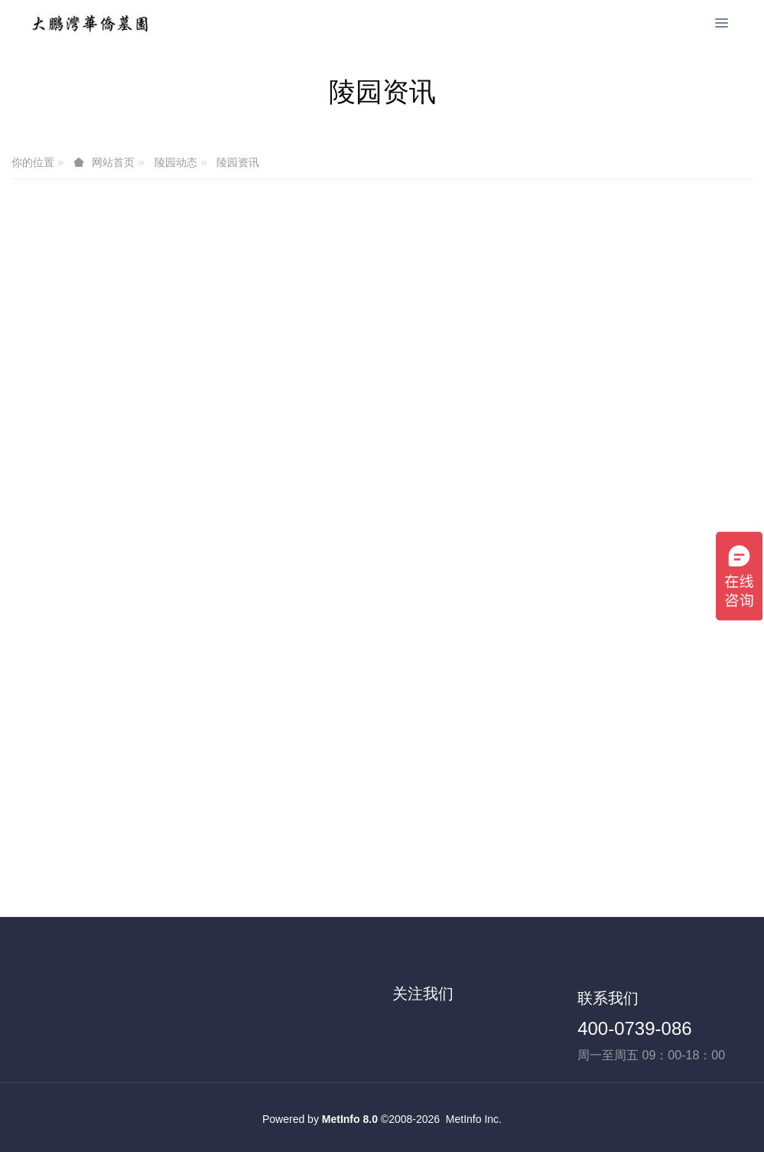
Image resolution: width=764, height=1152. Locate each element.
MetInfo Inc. (474, 1119)
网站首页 (113, 162)
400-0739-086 (634, 1028)
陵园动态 (175, 162)
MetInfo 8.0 (350, 1119)
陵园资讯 (237, 162)
